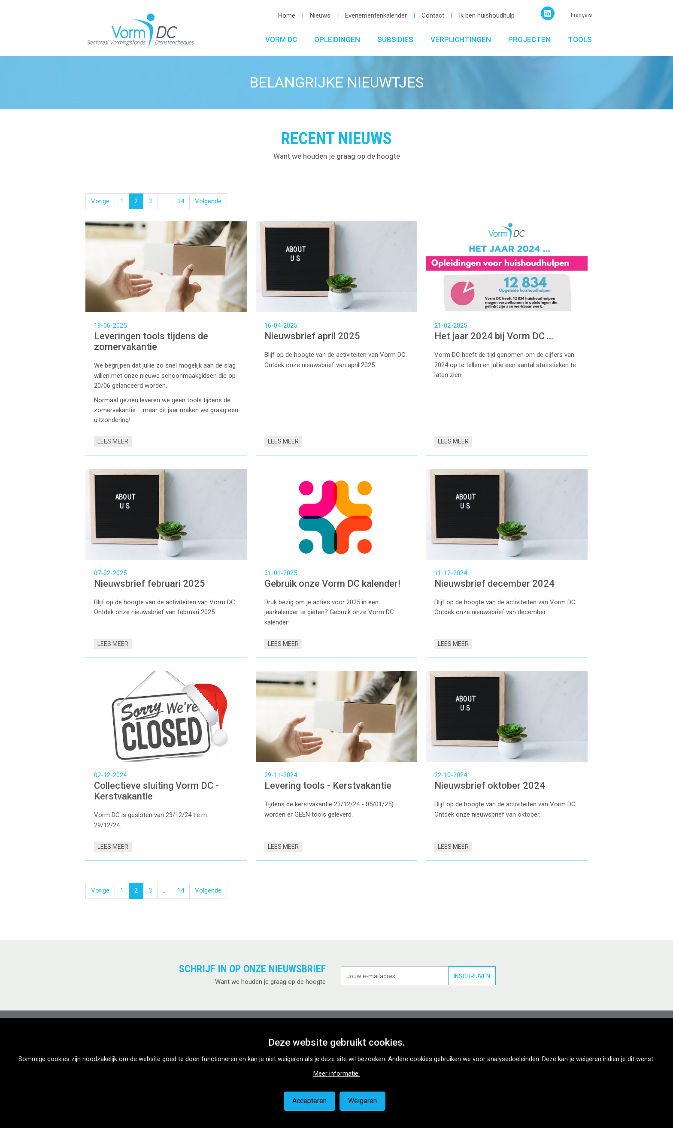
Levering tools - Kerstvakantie (327, 785)
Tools (580, 39)
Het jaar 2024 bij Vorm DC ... (493, 336)
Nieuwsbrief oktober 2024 (489, 785)
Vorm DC (281, 39)
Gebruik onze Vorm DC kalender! (333, 583)
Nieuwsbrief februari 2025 (149, 583)
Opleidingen (337, 39)
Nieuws (320, 15)
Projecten (529, 39)
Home (286, 15)
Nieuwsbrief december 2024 (494, 583)
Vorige (100, 201)
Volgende (208, 201)
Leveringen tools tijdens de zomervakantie (151, 341)
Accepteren (309, 1101)
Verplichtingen (460, 39)
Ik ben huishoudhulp (487, 15)
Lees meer (112, 441)
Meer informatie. (336, 1073)
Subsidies (395, 39)
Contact (432, 15)
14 (180, 201)
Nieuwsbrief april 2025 (312, 336)
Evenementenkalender (376, 15)
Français (581, 15)
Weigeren (362, 1101)
